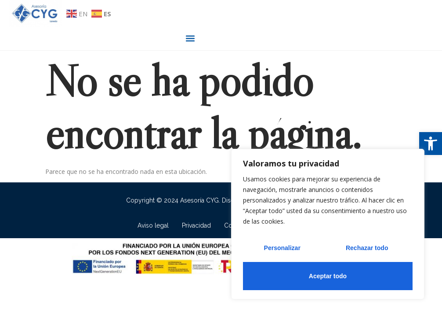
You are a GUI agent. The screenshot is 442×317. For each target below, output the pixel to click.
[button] (430, 143)
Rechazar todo (367, 247)
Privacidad (196, 225)
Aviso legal (153, 225)
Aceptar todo (328, 276)
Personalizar (282, 247)
